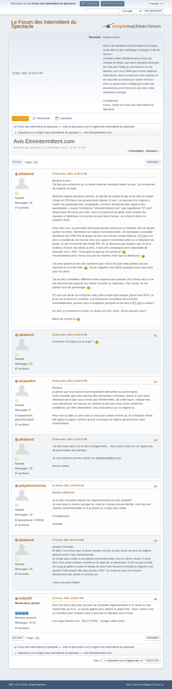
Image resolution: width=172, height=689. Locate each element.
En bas (17, 162)
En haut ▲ (158, 684)
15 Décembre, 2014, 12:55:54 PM (69, 381)
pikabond (26, 174)
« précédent (136, 150)
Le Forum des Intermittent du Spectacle (43, 24)
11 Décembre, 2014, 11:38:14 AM (69, 173)
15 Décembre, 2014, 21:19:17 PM (69, 439)
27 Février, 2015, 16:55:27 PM (68, 598)
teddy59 (25, 598)
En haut (18, 638)
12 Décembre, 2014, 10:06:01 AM (69, 334)
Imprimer (153, 162)
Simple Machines (37, 684)
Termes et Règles (142, 684)
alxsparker (27, 381)
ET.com (142, 235)
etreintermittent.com (108, 458)
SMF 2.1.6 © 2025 (18, 684)
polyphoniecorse (32, 485)
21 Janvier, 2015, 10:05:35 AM (68, 485)
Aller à (97, 660)
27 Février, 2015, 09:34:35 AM (68, 540)
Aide (128, 684)
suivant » (152, 150)
